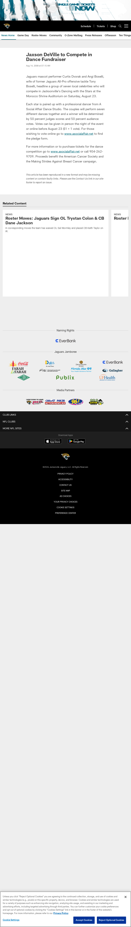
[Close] (125, 897)
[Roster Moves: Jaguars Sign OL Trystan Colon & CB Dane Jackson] (55, 223)
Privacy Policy (65, 473)
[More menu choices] (126, 26)
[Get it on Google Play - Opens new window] (76, 443)
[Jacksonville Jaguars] (65, 457)
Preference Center (65, 513)
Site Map (65, 490)
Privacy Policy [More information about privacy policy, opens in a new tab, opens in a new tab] (60, 913)
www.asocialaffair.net (78, 133)
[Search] (120, 26)
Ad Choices (65, 496)
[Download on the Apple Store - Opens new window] (53, 441)
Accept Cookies (84, 920)
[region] (65, 909)
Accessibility (65, 479)
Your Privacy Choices (65, 501)
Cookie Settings (65, 507)
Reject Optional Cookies (111, 920)
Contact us (65, 485)
